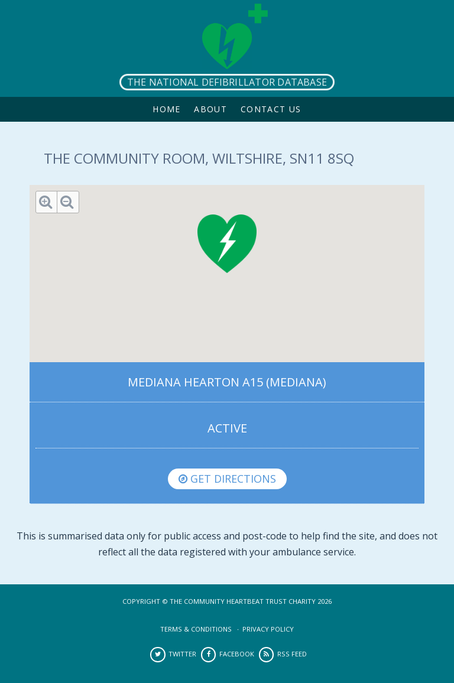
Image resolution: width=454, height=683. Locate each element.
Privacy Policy (268, 629)
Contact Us (271, 109)
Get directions (227, 478)
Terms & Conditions (196, 629)
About (210, 109)
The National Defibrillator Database (227, 82)
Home (167, 109)
